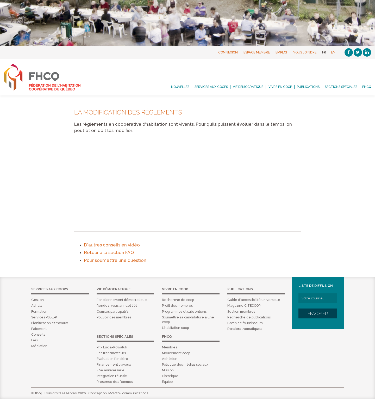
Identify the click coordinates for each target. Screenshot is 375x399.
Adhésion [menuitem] (169, 359)
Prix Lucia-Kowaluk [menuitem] (112, 347)
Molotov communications (128, 393)
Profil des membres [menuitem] (177, 305)
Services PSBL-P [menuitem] (44, 317)
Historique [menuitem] (170, 376)
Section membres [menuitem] (241, 311)
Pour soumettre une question (115, 260)
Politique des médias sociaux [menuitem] (185, 364)
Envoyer (318, 313)
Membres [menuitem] (169, 347)
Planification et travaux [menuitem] (49, 323)
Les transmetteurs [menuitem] (111, 353)
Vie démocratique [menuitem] (248, 86)
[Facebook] (349, 52)
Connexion (228, 52)
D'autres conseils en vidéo (112, 244)
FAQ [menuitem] (34, 340)
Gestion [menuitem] (37, 300)
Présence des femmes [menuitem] (115, 382)
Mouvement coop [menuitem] (176, 353)
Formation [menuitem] (39, 311)
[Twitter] (358, 52)
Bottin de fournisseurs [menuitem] (244, 323)
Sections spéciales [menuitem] (341, 86)
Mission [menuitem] (168, 370)
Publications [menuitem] (308, 86)
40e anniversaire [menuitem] (110, 370)
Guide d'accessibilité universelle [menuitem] (253, 300)
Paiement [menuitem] (39, 329)
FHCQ (48, 77)
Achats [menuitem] (36, 305)
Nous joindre (304, 52)
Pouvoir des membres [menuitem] (114, 317)
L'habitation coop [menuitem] (175, 328)
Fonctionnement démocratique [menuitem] (122, 300)
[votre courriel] (317, 298)
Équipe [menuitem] (167, 382)
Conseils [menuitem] (38, 334)
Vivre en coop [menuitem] (280, 86)
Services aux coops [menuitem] (211, 86)
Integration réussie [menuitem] (112, 376)
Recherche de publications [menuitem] (249, 317)
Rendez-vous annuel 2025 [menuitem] (118, 305)
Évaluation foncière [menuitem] (112, 359)
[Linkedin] (367, 52)
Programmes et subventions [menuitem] (184, 311)
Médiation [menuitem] (39, 346)
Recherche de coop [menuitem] (178, 300)
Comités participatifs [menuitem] (112, 311)
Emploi (281, 52)
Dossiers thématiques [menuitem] (244, 329)
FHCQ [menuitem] (366, 86)
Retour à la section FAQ (109, 252)
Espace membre (256, 52)
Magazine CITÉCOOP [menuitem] (243, 305)
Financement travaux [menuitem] (114, 364)
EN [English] (333, 52)
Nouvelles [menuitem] (180, 86)
